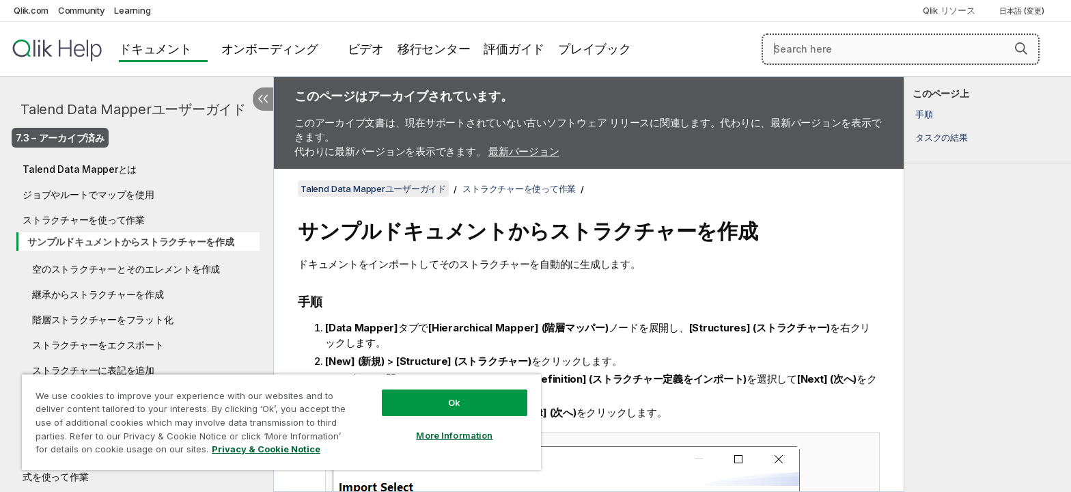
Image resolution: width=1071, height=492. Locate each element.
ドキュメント (155, 49)
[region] (281, 422)
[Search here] (900, 49)
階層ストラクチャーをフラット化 (102, 319)
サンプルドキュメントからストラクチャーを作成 (130, 241)
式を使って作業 (55, 476)
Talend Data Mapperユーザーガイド (133, 109)
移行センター (434, 49)
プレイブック (594, 49)
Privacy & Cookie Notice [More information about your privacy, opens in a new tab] (266, 448)
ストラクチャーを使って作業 (84, 220)
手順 (924, 114)
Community (81, 10)
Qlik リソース (949, 10)
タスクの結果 (941, 137)
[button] (1021, 48)
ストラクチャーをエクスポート (98, 345)
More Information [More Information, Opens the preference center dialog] (454, 435)
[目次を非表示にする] (263, 99)
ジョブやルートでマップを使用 (88, 194)
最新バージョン (523, 151)
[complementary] (987, 284)
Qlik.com (31, 10)
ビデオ (366, 49)
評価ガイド (514, 49)
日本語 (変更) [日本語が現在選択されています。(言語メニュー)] (1022, 11)
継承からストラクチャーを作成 (98, 294)
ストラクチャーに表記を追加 (93, 370)
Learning (132, 10)
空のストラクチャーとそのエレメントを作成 (126, 269)
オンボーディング (269, 49)
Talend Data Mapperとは (80, 169)
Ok (454, 402)
